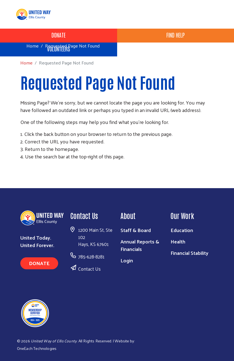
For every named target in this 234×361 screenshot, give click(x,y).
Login (126, 260)
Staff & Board (135, 230)
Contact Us (89, 269)
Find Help (175, 34)
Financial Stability (189, 252)
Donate (58, 34)
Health (178, 241)
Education (182, 230)
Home (32, 45)
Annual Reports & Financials (139, 245)
